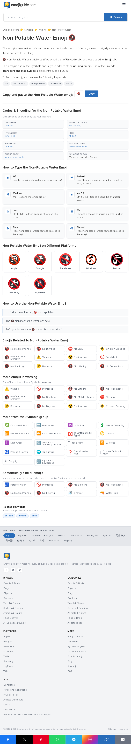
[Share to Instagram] (90, 739)
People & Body (11, 583)
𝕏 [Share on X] (24, 739)
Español (22, 535)
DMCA (6, 704)
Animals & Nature (12, 613)
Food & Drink (10, 617)
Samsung (8, 661)
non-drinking (19, 83)
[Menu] (124, 5)
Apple (6, 636)
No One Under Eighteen (15, 357)
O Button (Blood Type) (80, 434)
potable (9, 515)
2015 (65, 71)
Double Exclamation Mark (112, 452)
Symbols (28, 30)
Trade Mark (75, 442)
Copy (92, 93)
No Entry (75, 349)
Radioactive (77, 357)
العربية (32, 540)
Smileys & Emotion (13, 608)
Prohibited (108, 357)
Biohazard (44, 366)
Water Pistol (109, 493)
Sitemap (112, 729)
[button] (33, 124)
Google (7, 641)
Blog (70, 661)
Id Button (76, 425)
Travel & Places (11, 603)
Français (48, 535)
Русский (107, 535)
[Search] (115, 17)
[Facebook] (6, 570)
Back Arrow (45, 425)
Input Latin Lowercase (45, 461)
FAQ (70, 671)
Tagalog (68, 540)
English (9, 535)
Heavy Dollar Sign (112, 425)
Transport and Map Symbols (84, 157)
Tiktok (6, 671)
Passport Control (16, 452)
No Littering (77, 366)
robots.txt (123, 729)
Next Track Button (48, 433)
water (69, 83)
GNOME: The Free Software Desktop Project (27, 714)
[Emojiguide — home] (20, 5)
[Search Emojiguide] (54, 17)
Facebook (8, 646)
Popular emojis (76, 656)
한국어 (20, 540)
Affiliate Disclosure (13, 699)
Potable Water (15, 484)
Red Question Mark (78, 452)
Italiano (62, 535)
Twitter (6, 656)
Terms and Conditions (15, 689)
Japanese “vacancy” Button (48, 443)
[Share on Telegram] (74, 739)
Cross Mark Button (17, 425)
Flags (6, 588)
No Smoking (14, 366)
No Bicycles (45, 349)
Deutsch (35, 535)
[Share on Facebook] (8, 739)
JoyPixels (8, 666)
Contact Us (9, 709)
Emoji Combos (75, 636)
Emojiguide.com (11, 30)
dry (6, 83)
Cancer (107, 433)
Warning (43, 30)
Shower (75, 493)
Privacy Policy (10, 694)
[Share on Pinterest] (41, 739)
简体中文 (120, 535)
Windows (8, 651)
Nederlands (76, 535)
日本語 (9, 540)
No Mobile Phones (17, 349)
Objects (7, 593)
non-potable (38, 83)
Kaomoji (72, 666)
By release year (76, 646)
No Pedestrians (111, 366)
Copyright (11, 461)
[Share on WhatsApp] (57, 739)
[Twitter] (13, 570)
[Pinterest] (20, 570)
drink (34, 515)
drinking (22, 515)
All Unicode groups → (14, 622)
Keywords (73, 641)
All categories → (76, 622)
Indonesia (54, 540)
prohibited (55, 83)
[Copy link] (106, 739)
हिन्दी (42, 540)
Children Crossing (112, 349)
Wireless (107, 442)
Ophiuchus (45, 452)
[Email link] (123, 739)
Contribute (9, 684)
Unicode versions (77, 651)
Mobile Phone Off (17, 433)
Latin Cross (13, 442)
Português (92, 535)
